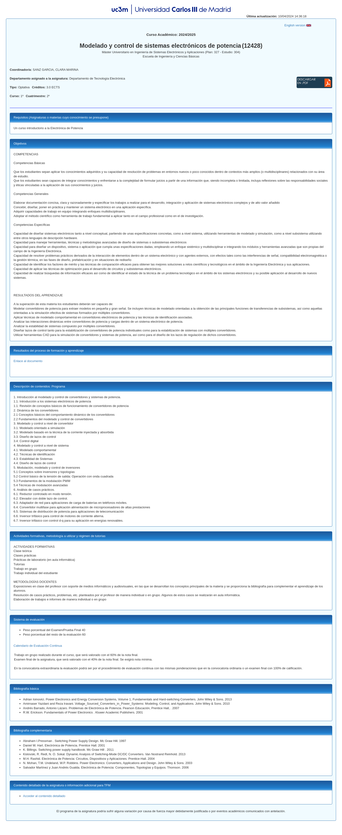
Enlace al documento (28, 361)
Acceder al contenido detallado (44, 796)
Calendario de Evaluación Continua (38, 645)
